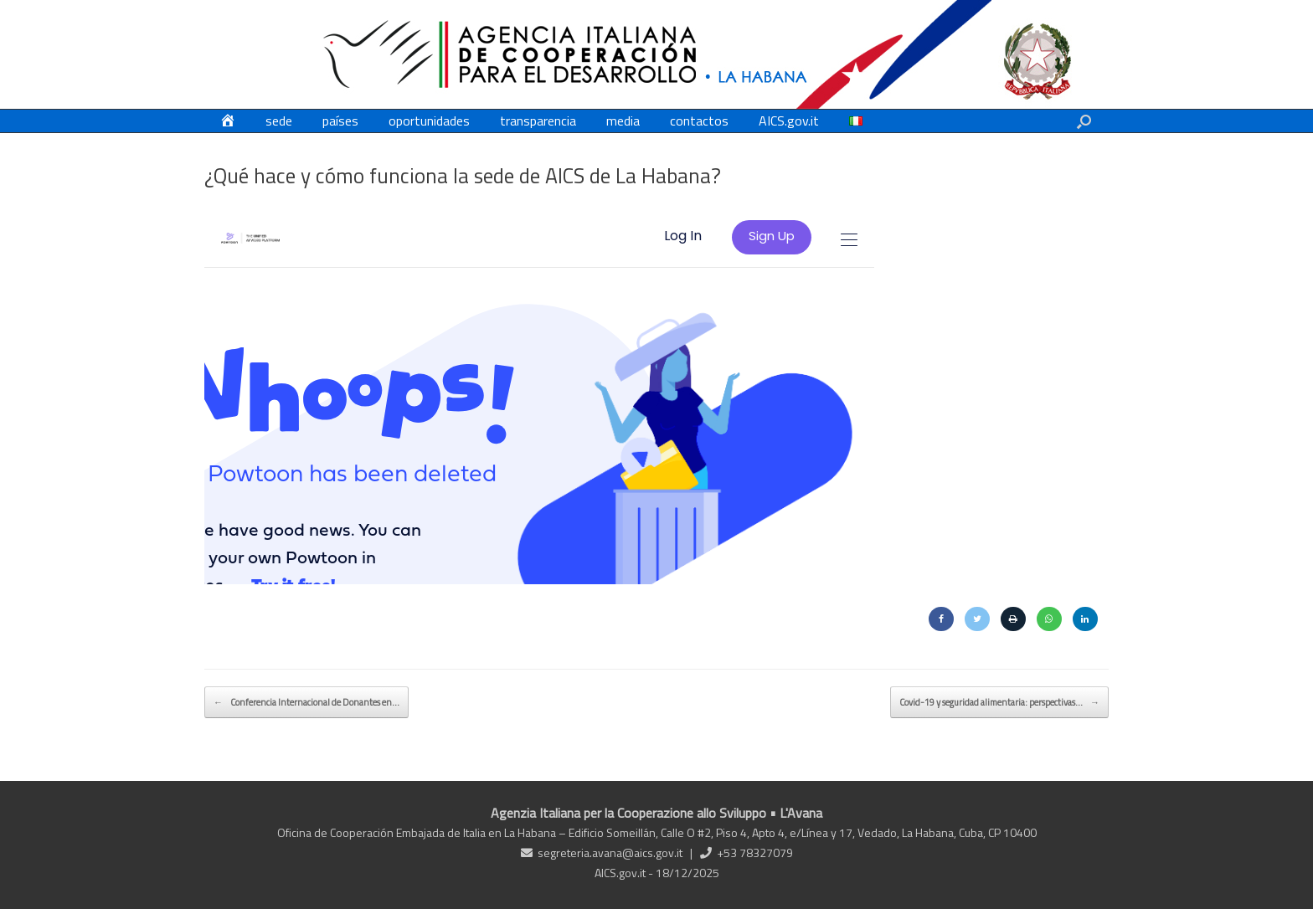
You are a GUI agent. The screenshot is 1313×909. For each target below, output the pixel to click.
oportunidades (429, 120)
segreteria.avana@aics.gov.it (610, 852)
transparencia (538, 120)
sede (278, 120)
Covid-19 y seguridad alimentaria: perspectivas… (999, 702)
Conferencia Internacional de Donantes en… (306, 702)
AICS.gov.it (789, 120)
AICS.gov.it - (625, 872)
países (340, 120)
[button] (1084, 121)
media (623, 120)
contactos (699, 120)
